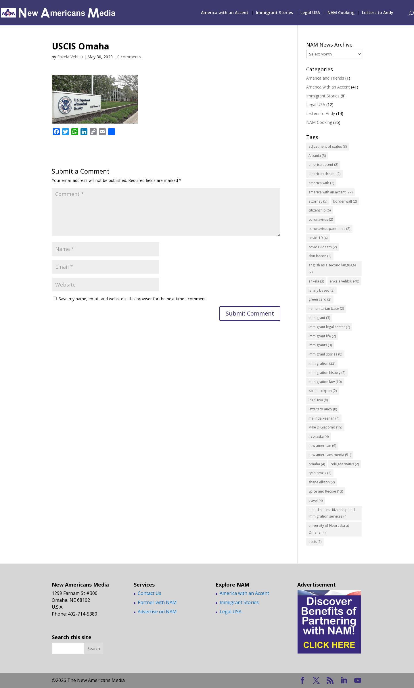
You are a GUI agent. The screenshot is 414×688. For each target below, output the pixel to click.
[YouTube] (357, 680)
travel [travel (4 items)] (315, 500)
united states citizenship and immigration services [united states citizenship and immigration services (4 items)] (331, 513)
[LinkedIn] (343, 680)
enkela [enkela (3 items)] (316, 281)
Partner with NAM (157, 602)
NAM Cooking (340, 13)
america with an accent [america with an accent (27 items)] (330, 192)
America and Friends (325, 78)
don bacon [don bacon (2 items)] (319, 255)
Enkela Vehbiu (70, 56)
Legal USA (310, 13)
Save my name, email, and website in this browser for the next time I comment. (133, 298)
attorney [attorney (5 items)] (317, 201)
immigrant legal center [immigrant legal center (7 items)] (329, 326)
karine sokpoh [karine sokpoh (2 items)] (322, 390)
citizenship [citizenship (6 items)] (319, 210)
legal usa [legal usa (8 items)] (318, 399)
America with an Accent (224, 13)
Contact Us (149, 593)
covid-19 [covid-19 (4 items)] (317, 237)
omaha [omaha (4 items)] (316, 464)
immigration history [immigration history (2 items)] (326, 372)
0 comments (129, 56)
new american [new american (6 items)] (322, 445)
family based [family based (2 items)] (321, 290)
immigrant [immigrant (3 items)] (319, 317)
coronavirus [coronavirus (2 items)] (320, 219)
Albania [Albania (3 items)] (317, 155)
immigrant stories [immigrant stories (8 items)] (325, 354)
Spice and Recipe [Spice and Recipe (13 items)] (325, 491)
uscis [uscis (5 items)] (314, 541)
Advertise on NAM (157, 611)
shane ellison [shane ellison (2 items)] (321, 482)
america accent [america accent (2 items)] (323, 164)
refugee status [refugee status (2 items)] (345, 464)
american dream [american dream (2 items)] (324, 173)
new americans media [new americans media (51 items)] (329, 454)
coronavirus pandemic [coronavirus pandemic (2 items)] (329, 228)
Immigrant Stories (274, 13)
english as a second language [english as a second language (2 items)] (332, 268)
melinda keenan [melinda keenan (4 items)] (323, 418)
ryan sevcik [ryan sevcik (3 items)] (319, 472)
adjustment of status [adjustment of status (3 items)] (327, 146)
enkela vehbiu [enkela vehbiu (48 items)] (344, 281)
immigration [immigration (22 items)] (321, 363)
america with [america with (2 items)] (321, 182)
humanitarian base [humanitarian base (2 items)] (326, 308)
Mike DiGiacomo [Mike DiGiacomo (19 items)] (325, 427)
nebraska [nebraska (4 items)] (318, 436)
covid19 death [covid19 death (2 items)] (322, 247)
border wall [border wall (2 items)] (345, 201)
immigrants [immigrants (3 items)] (320, 345)
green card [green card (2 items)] (319, 299)
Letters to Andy (377, 13)
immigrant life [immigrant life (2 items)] (322, 336)
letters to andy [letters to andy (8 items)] (322, 409)
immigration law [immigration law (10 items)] (325, 381)
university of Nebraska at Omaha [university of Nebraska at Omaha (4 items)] (328, 529)
